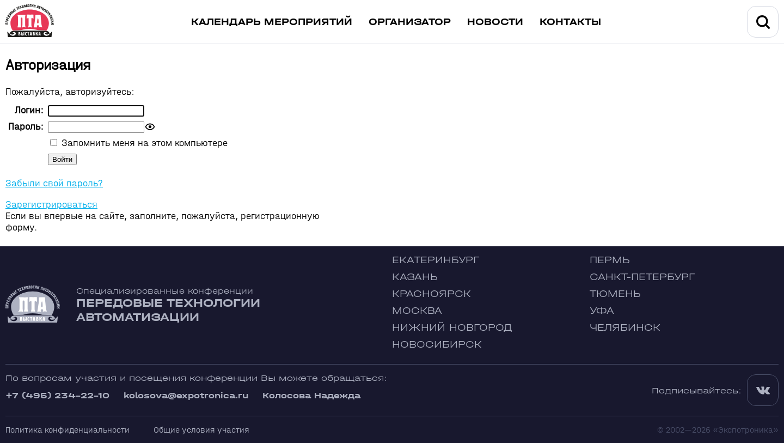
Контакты (570, 22)
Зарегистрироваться (51, 204)
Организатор (410, 22)
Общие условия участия (201, 429)
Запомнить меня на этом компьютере (143, 143)
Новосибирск (437, 344)
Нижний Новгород (452, 327)
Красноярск (431, 294)
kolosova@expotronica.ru (186, 395)
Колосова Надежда (311, 395)
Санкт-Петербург (642, 277)
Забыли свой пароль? (54, 183)
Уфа (602, 311)
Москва (417, 311)
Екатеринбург (435, 260)
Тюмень (615, 294)
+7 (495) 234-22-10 (57, 395)
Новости (495, 22)
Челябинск (625, 327)
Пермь (610, 260)
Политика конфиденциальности (67, 429)
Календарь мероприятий (271, 22)
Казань (415, 277)
